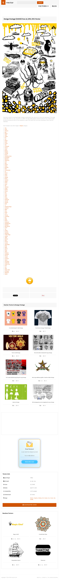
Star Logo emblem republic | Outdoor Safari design (43, 377)
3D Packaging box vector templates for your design (43, 402)
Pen (5, 192)
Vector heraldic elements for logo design (43, 352)
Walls (6, 247)
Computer (7, 146)
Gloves (6, 255)
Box (5, 137)
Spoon (6, 248)
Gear (6, 196)
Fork (6, 265)
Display (6, 177)
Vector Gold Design (16, 352)
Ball (5, 132)
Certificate (7, 262)
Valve (6, 251)
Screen (6, 243)
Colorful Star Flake (43, 534)
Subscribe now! (29, 461)
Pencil (6, 173)
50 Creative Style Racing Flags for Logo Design (16, 377)
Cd (5, 171)
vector (9, 2)
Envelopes (7, 157)
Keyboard (7, 222)
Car (5, 139)
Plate (6, 203)
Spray (6, 260)
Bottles (6, 189)
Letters (6, 136)
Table (6, 237)
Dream (6, 164)
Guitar (6, 188)
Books (6, 154)
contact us (44, 577)
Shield (6, 181)
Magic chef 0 (16, 534)
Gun (6, 267)
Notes (6, 166)
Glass (6, 174)
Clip (5, 128)
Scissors (6, 208)
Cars (6, 161)
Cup (6, 210)
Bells (6, 168)
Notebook (7, 199)
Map (6, 163)
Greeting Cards (8, 156)
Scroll (6, 175)
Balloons (7, 158)
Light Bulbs (7, 244)
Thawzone (43, 560)
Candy (6, 198)
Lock (6, 213)
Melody (40, 498)
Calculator (7, 261)
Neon (6, 240)
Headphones (7, 223)
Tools (6, 195)
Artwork (6, 202)
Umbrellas (7, 216)
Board (6, 220)
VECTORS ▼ (43, 6)
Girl (43, 498)
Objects (22, 125)
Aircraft (6, 201)
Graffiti (31, 499)
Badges (6, 151)
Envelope (7, 271)
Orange (6, 153)
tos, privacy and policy (53, 577)
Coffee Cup (7, 264)
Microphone (7, 226)
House (6, 147)
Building (6, 167)
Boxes (6, 150)
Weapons (7, 272)
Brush (6, 178)
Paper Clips (7, 269)
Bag (5, 217)
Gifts (6, 135)
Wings (6, 133)
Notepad (6, 224)
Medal (6, 274)
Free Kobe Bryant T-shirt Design (16, 328)
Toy (5, 229)
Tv (5, 205)
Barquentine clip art (16, 560)
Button (6, 140)
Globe (6, 182)
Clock (6, 227)
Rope (6, 250)
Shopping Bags (8, 206)
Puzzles (6, 231)
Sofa (6, 268)
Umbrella (7, 254)
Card (6, 129)
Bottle (6, 212)
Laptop (6, 236)
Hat (5, 185)
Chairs (6, 230)
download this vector (29, 505)
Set (54, 498)
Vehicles (6, 187)
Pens (6, 194)
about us (39, 577)
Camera (6, 180)
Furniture (7, 258)
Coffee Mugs (7, 234)
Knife (6, 246)
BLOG (54, 6)
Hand (6, 184)
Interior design (16, 402)
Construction (7, 170)
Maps (6, 209)
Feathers (7, 253)
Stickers (6, 130)
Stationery (7, 160)
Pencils (6, 215)
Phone (6, 191)
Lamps (6, 257)
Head (6, 149)
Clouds (45, 498)
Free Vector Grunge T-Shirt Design (43, 328)
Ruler (6, 219)
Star (6, 144)
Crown (6, 143)
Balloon (6, 238)
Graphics (36, 498)
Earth (6, 142)
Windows (7, 233)
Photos (6, 241)
